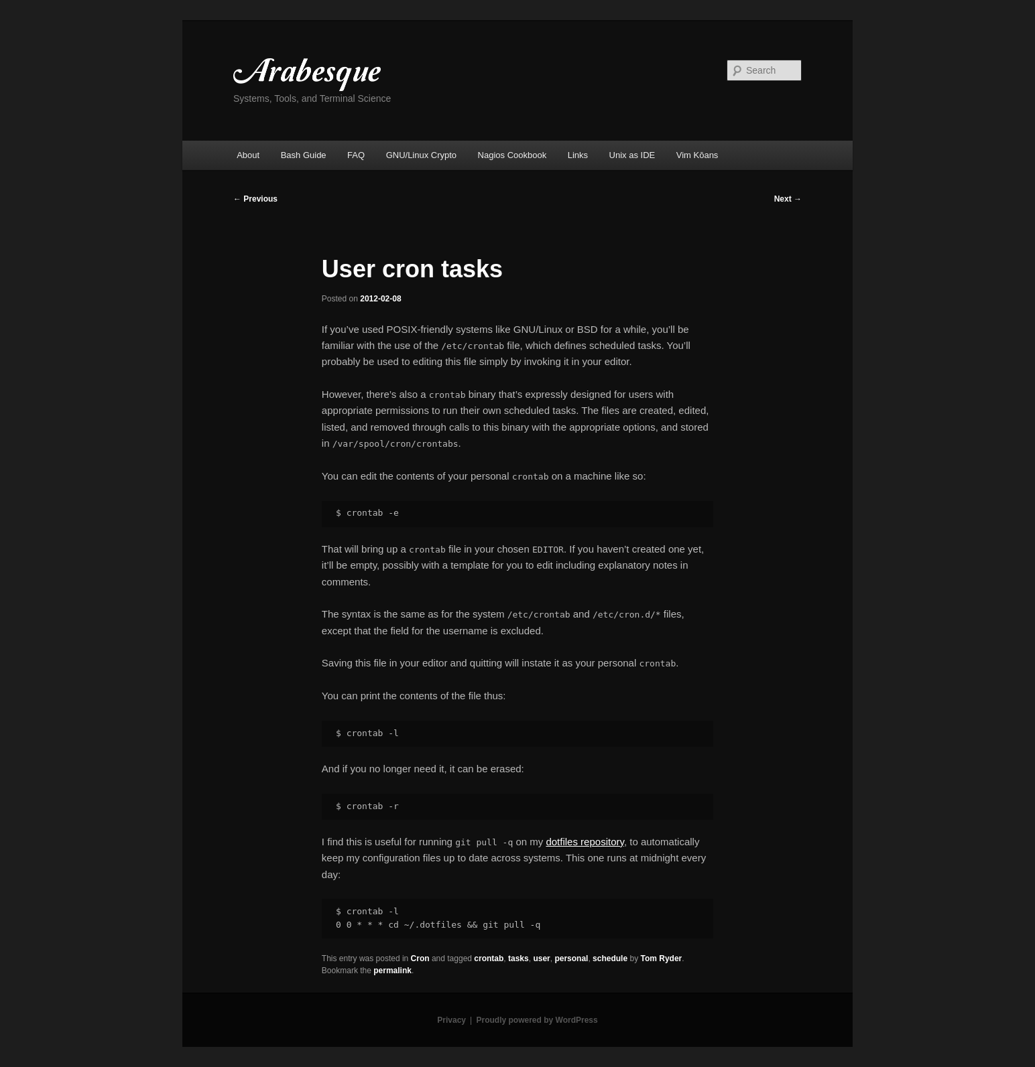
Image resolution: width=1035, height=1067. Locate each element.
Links (578, 155)
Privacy (451, 1020)
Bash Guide (303, 155)
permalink (392, 970)
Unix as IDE (632, 155)
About (248, 155)
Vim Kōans (697, 155)
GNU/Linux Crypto (421, 155)
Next (788, 199)
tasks (518, 958)
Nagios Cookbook (512, 155)
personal (571, 958)
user (541, 958)
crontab (488, 958)
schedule (610, 958)
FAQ (356, 155)
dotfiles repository (584, 841)
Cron (420, 958)
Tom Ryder (661, 958)
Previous (255, 199)
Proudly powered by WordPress (537, 1020)
